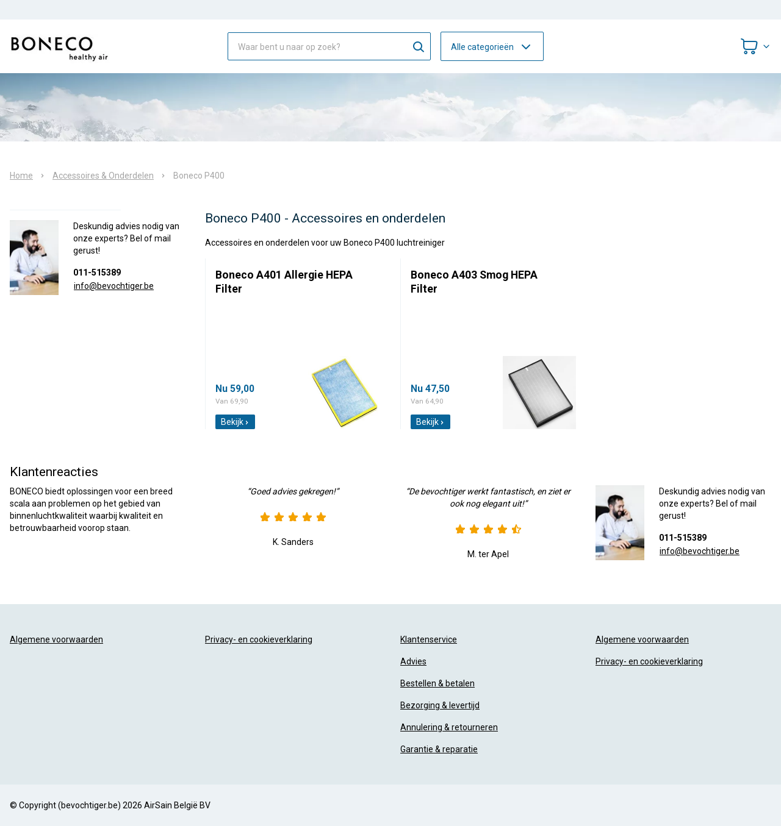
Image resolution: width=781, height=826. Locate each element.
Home (21, 175)
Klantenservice (428, 639)
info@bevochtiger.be (114, 286)
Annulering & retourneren (449, 727)
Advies (413, 661)
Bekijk (235, 422)
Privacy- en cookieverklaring (258, 639)
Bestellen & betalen (437, 683)
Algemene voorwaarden (56, 639)
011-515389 (97, 272)
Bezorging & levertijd (440, 705)
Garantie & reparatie (439, 749)
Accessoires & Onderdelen (103, 175)
